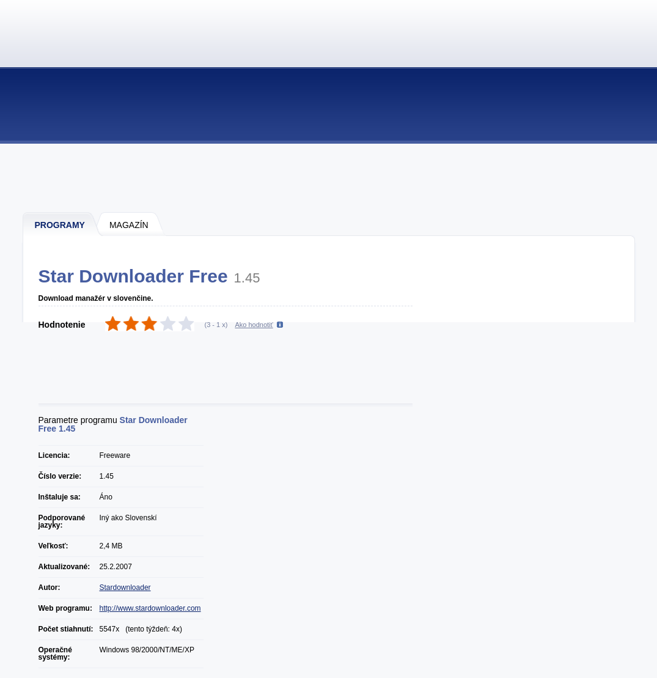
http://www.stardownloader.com (150, 608)
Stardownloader (125, 587)
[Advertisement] (329, 177)
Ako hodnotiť (254, 324)
